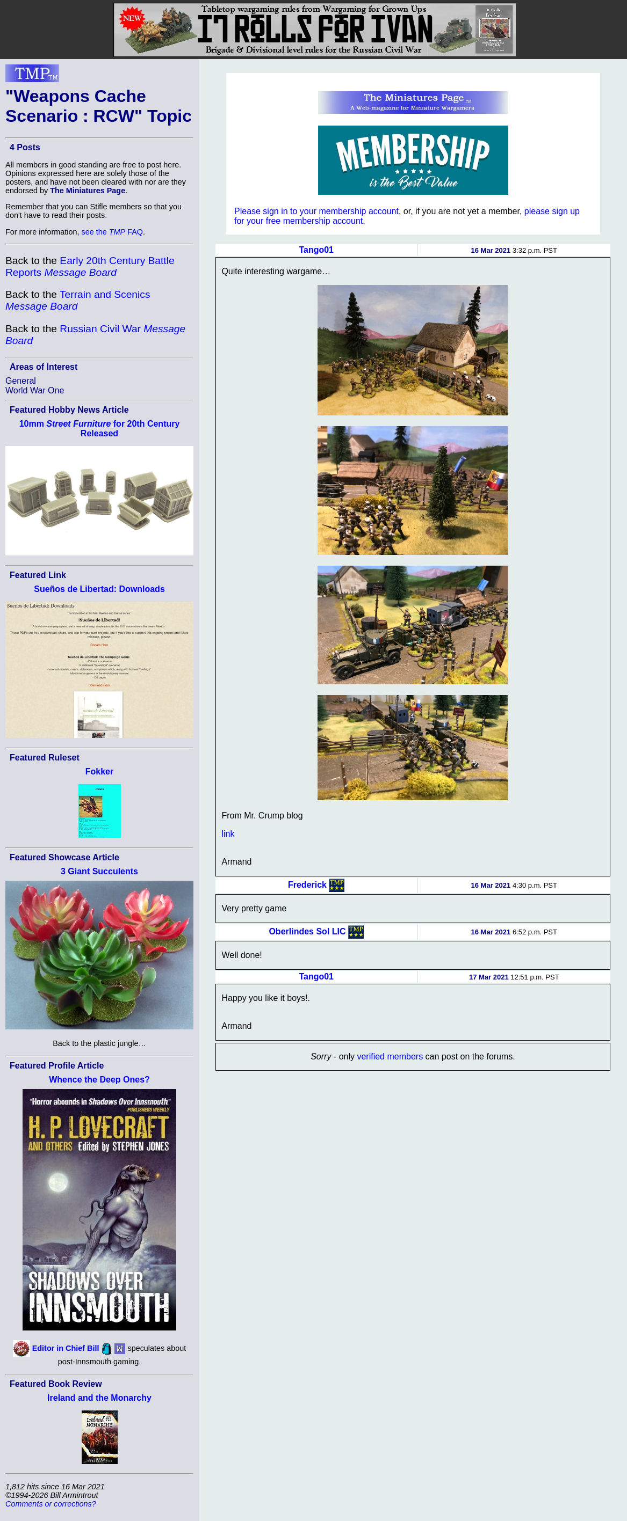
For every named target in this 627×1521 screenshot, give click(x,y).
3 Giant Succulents (99, 871)
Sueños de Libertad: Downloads (99, 589)
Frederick (307, 884)
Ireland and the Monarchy (99, 1397)
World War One (34, 390)
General (20, 380)
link (227, 833)
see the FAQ (112, 232)
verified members (390, 1056)
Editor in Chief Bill (65, 1348)
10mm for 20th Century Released (99, 428)
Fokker (99, 771)
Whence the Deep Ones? (99, 1079)
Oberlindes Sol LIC (307, 930)
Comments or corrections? (50, 1504)
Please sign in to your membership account (316, 211)
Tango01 (316, 249)
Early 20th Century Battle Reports (90, 266)
